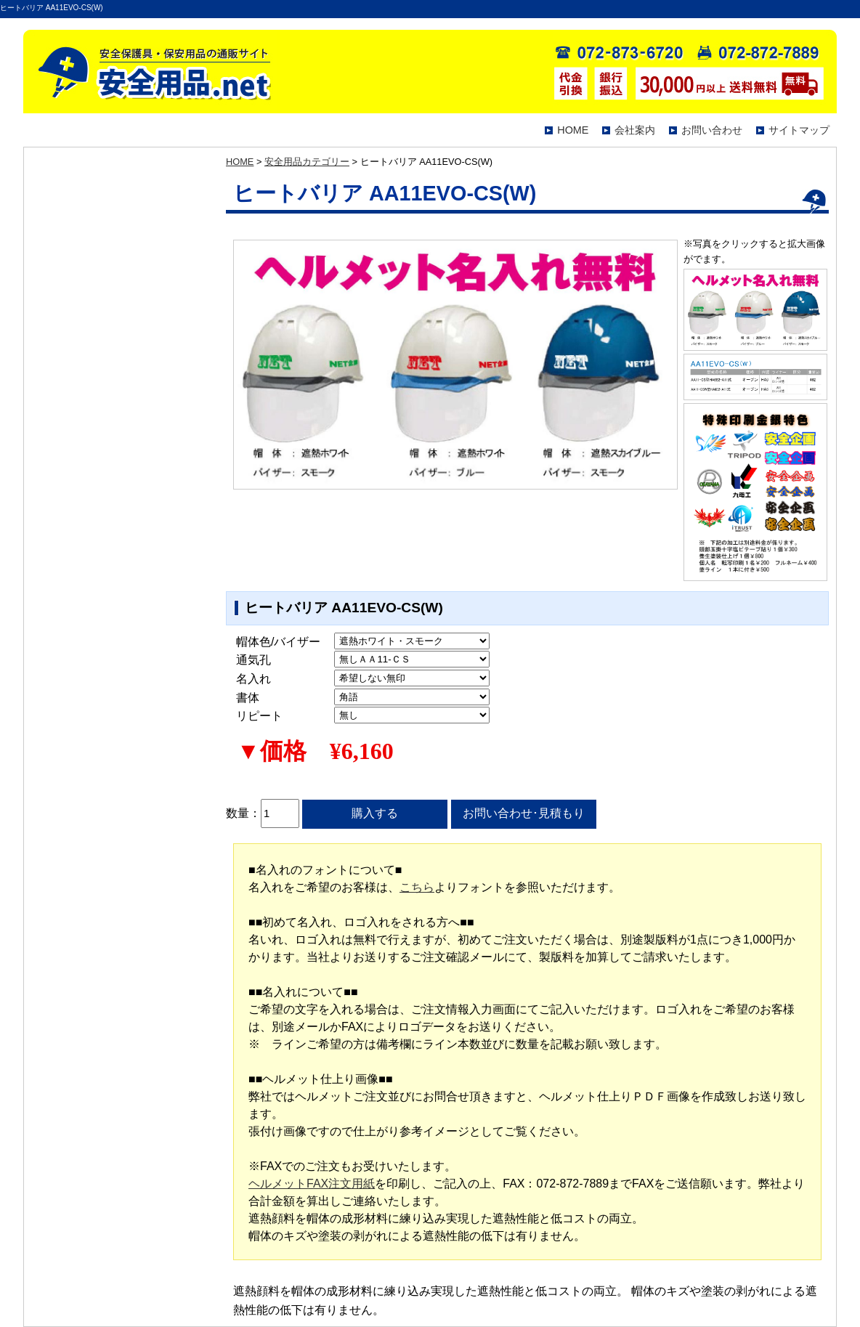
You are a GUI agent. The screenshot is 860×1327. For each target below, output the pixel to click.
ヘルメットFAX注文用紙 (311, 1183)
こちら (416, 887)
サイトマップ (798, 130)
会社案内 (634, 130)
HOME (572, 130)
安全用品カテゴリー (306, 161)
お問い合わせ (711, 130)
